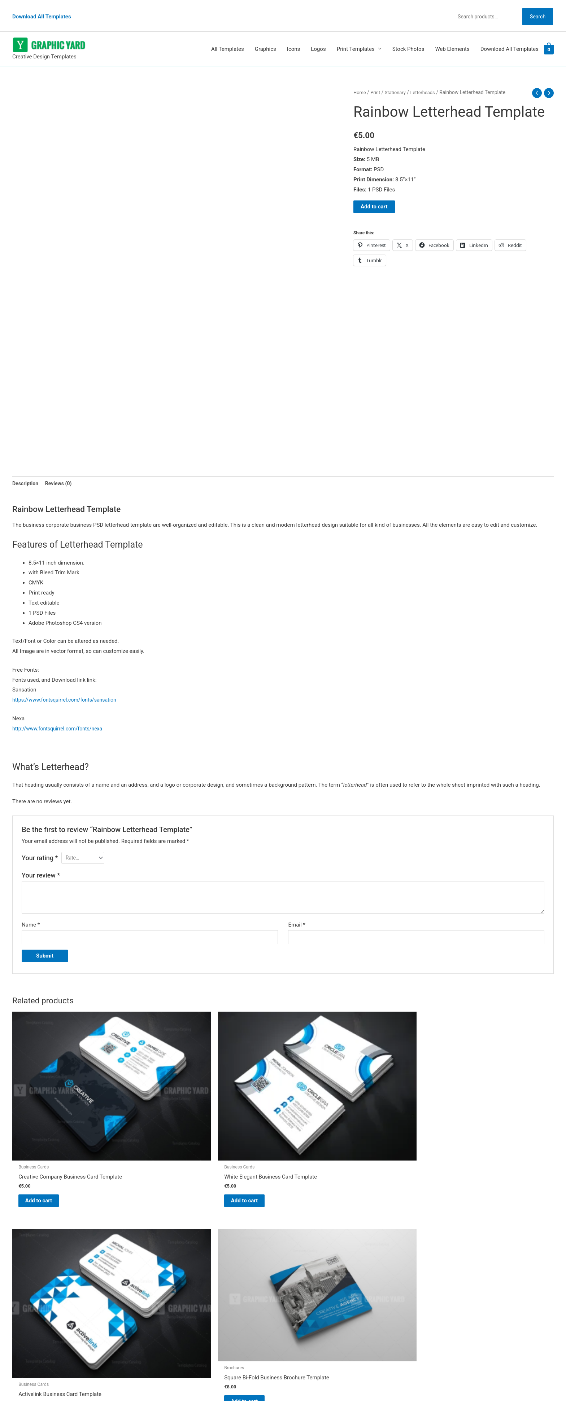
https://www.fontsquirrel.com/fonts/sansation (67, 687)
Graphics (265, 35)
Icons (293, 35)
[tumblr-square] (28, 1238)
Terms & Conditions (314, 1292)
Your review (41, 863)
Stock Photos (408, 35)
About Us (301, 1242)
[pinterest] (30, 1223)
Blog (295, 1232)
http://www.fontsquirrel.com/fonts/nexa (60, 716)
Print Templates (356, 35)
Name (31, 913)
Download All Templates (41, 9)
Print (376, 79)
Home (360, 79)
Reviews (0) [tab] (61, 470)
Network (344, 1381)
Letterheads (426, 79)
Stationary (397, 79)
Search (535, 8)
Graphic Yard (305, 1222)
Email (296, 913)
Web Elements (452, 35)
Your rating (40, 845)
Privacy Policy (306, 1282)
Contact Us (303, 1272)
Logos (318, 35)
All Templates (227, 35)
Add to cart (374, 193)
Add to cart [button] (46, 1140)
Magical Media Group (413, 1381)
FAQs (296, 1252)
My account (304, 1262)
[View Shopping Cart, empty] (549, 35)
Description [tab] (26, 470)
